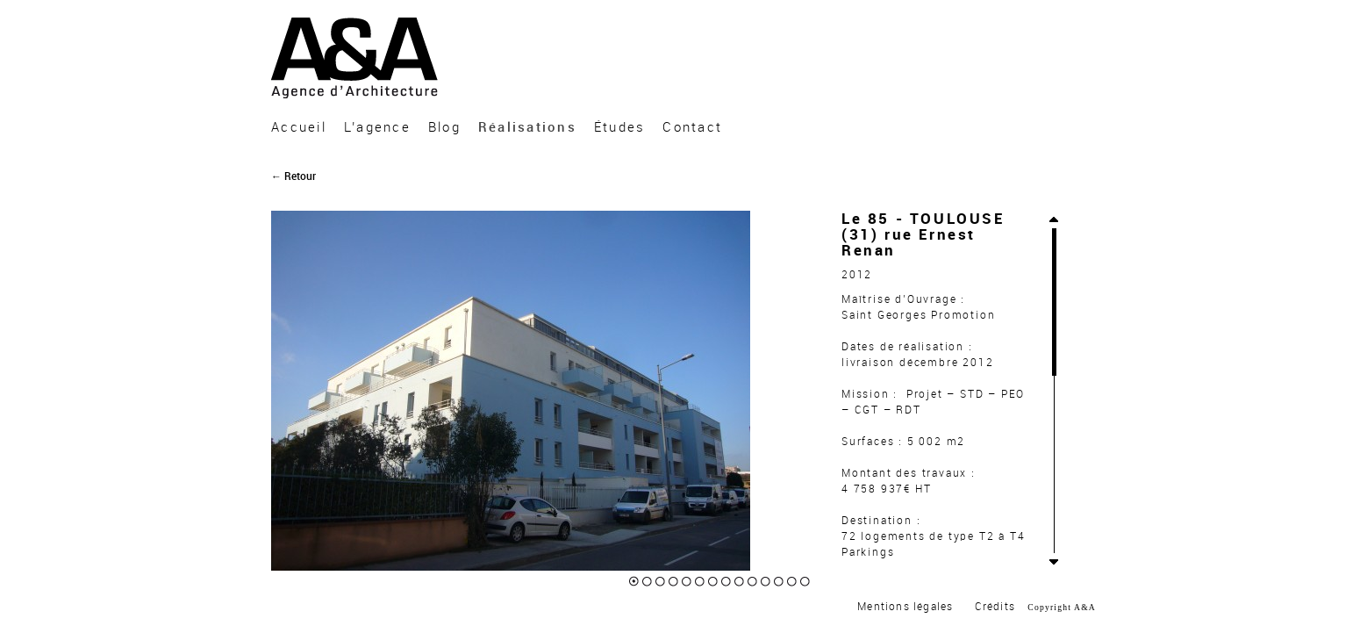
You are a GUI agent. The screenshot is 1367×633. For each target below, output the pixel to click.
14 (805, 581)
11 (765, 581)
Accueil (298, 127)
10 (752, 581)
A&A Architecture (358, 58)
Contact (692, 127)
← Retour (293, 176)
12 (778, 581)
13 (792, 581)
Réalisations (527, 127)
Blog (444, 127)
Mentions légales (905, 607)
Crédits (995, 607)
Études (620, 127)
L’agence (377, 127)
